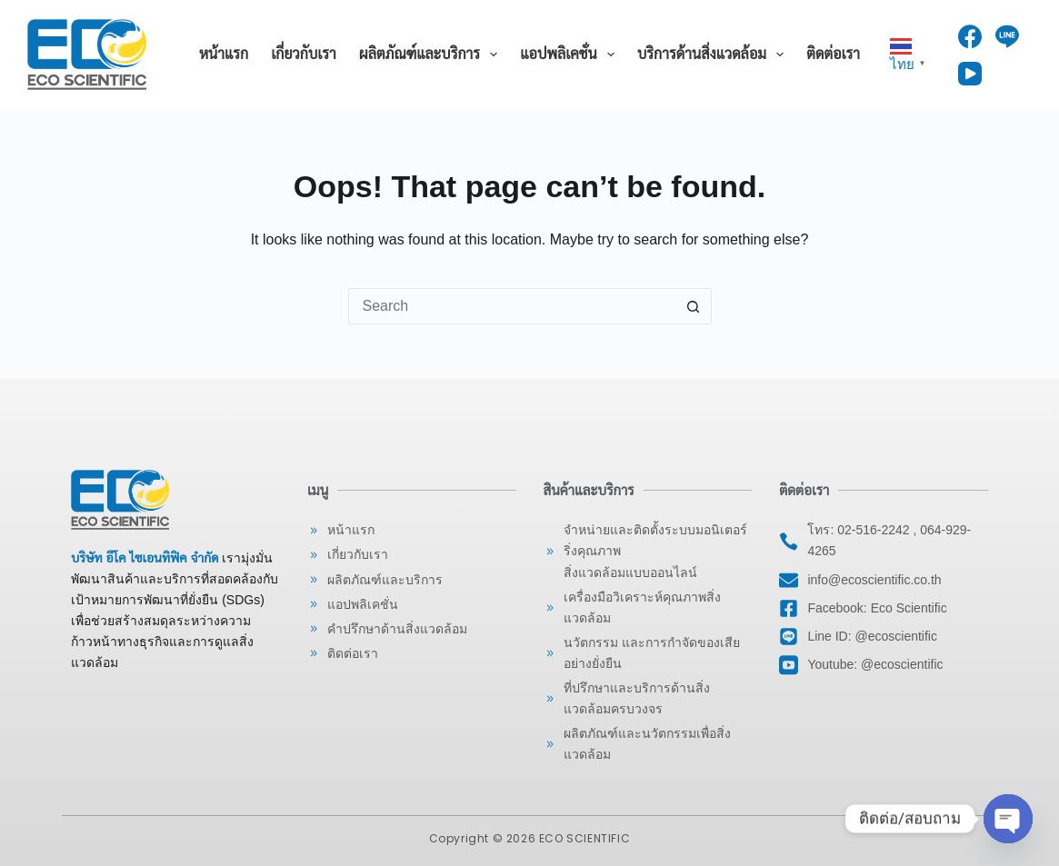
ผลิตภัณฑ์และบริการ (432, 54)
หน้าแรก (223, 54)
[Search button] (693, 306)
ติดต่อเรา (833, 54)
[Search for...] (511, 306)
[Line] (1007, 36)
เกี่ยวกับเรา (303, 54)
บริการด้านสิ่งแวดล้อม (714, 54)
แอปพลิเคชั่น (571, 54)
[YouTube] (970, 73)
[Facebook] (970, 36)
